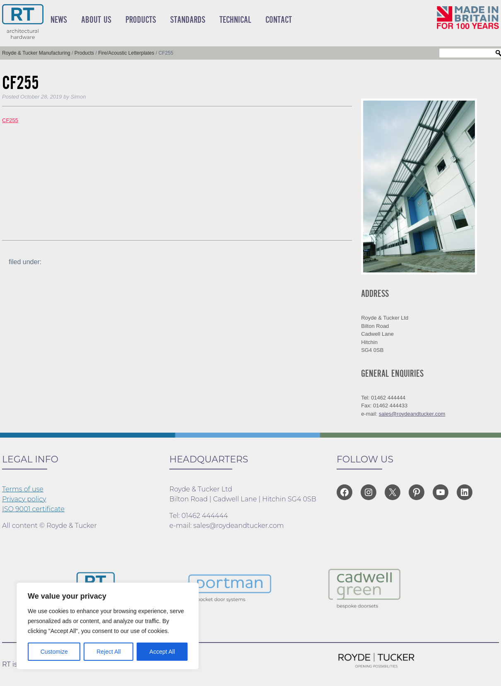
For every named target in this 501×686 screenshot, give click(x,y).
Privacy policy (24, 499)
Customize (54, 651)
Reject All (108, 651)
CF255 (10, 120)
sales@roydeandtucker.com (412, 414)
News (59, 19)
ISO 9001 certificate (33, 509)
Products (140, 19)
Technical (235, 19)
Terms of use (22, 489)
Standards (187, 19)
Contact (278, 19)
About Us (96, 19)
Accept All (162, 651)
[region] (108, 625)
